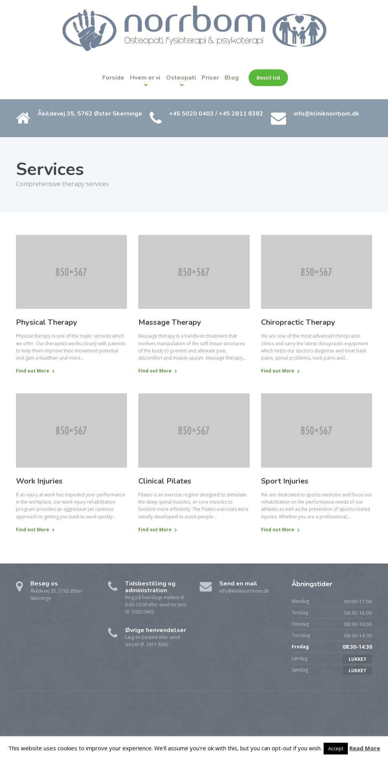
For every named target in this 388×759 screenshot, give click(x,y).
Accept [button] (335, 748)
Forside (113, 78)
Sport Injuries (284, 481)
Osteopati (181, 78)
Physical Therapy (46, 322)
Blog (232, 78)
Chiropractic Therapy (298, 322)
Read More (364, 748)
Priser (210, 78)
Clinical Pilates (164, 481)
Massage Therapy (169, 322)
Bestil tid (268, 77)
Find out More (32, 371)
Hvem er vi (145, 78)
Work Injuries (39, 481)
